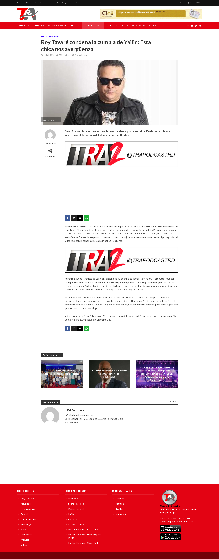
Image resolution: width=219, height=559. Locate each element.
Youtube (120, 503)
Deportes (75, 25)
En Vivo (20, 3)
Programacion (27, 498)
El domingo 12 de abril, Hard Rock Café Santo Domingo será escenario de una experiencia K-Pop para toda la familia (157, 372)
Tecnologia (112, 25)
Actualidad (38, 25)
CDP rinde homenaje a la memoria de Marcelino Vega (109, 372)
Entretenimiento (93, 25)
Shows (29, 3)
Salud (125, 25)
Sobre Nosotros (41, 3)
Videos (24, 545)
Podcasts (55, 3)
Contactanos (81, 3)
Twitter (119, 508)
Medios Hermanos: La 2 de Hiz (83, 529)
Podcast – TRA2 (76, 524)
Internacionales (57, 25)
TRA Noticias (64, 55)
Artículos (154, 25)
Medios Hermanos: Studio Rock (83, 542)
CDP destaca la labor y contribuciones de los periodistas (62, 372)
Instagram (121, 514)
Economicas (138, 25)
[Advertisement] (121, 191)
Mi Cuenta (73, 498)
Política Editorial (76, 508)
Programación (67, 3)
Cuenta (183, 3)
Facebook (120, 498)
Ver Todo (172, 402)
